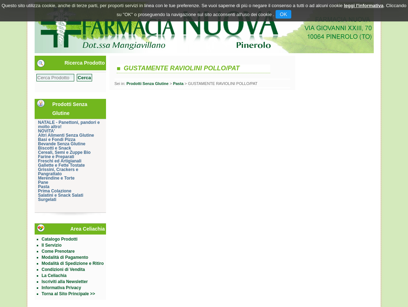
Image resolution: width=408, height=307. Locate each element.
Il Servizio (52, 245)
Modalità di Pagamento (65, 257)
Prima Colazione (54, 190)
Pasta (44, 186)
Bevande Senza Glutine (62, 143)
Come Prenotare (58, 251)
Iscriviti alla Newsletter (65, 281)
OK (283, 14)
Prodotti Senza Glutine (147, 83)
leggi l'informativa (363, 5)
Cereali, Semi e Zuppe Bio (64, 152)
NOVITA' (46, 131)
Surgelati (47, 199)
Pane (43, 182)
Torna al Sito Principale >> (68, 293)
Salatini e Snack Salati (61, 195)
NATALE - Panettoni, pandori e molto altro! (69, 124)
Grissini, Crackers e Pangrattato (58, 171)
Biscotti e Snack (54, 148)
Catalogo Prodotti (60, 239)
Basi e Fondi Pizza (57, 139)
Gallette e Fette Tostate (61, 165)
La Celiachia (54, 275)
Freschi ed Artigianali (60, 160)
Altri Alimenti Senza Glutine (66, 135)
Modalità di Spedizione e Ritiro (73, 263)
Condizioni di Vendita (63, 269)
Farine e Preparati (56, 156)
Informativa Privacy (61, 287)
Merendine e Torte (56, 178)
